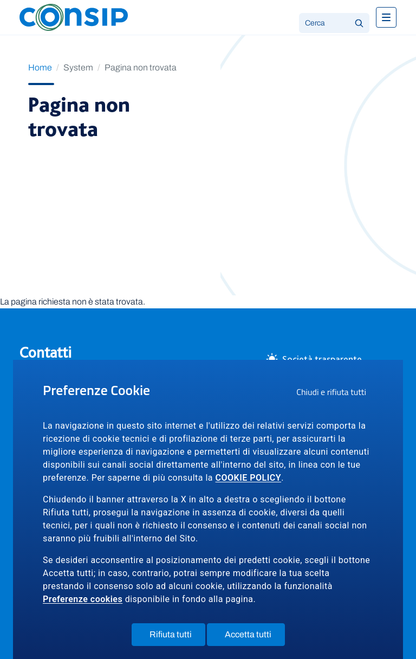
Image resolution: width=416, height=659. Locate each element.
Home (40, 67)
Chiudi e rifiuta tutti (334, 393)
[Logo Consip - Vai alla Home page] (74, 16)
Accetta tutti (255, 637)
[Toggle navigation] (386, 17)
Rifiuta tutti (177, 637)
